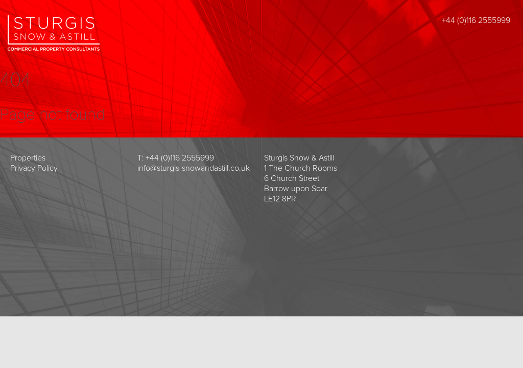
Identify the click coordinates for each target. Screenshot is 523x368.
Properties (27, 158)
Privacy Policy (34, 168)
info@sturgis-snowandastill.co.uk (193, 168)
